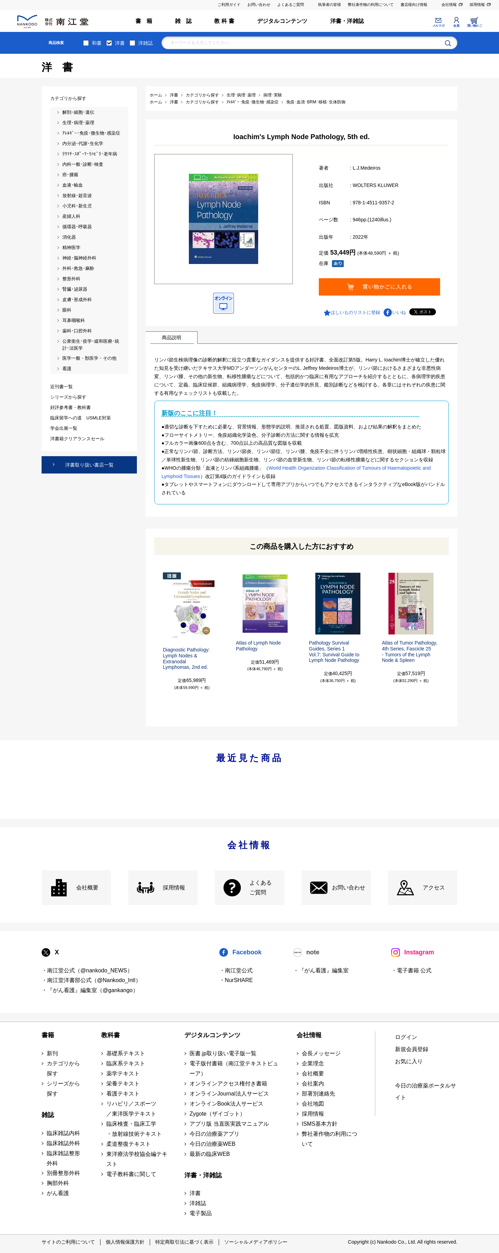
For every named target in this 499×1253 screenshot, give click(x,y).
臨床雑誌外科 (63, 1143)
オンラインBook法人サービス (226, 1104)
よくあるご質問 (290, 4)
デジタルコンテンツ (282, 21)
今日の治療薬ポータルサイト (425, 1092)
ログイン (406, 1037)
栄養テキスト (123, 1083)
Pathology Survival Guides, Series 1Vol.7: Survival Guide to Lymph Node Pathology (334, 651)
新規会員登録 (411, 1049)
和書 (97, 43)
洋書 (120, 43)
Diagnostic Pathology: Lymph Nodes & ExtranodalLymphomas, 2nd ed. (186, 658)
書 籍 (143, 21)
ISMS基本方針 (320, 1124)
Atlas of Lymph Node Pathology (258, 645)
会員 (456, 25)
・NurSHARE (236, 980)
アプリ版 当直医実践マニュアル (229, 1124)
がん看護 (58, 1193)
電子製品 (201, 1213)
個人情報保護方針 (125, 1242)
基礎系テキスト (125, 1053)
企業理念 (313, 1063)
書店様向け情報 (414, 4)
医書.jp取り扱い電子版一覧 (223, 1053)
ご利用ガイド (229, 4)
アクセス (434, 887)
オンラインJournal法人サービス (229, 1094)
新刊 (52, 1053)
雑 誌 (183, 21)
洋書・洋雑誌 (347, 21)
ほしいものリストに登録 (355, 312)
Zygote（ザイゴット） (217, 1114)
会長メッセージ (321, 1053)
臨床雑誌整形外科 (63, 1158)
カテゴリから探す (63, 1068)
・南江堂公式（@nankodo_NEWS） (87, 970)
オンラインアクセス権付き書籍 (228, 1083)
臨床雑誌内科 (63, 1133)
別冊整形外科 (63, 1173)
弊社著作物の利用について (371, 4)
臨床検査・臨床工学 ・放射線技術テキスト (134, 1129)
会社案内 (313, 1083)
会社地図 (313, 1104)
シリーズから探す (63, 1089)
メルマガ (438, 25)
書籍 (48, 1035)
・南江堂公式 (236, 970)
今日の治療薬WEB (212, 1144)
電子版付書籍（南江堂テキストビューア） (234, 1068)
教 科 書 (224, 21)
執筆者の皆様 (329, 4)
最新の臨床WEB (210, 1154)
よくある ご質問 (261, 888)
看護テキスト (123, 1094)
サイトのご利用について (68, 1242)
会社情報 (449, 4)
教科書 (110, 1035)
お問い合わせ (258, 4)
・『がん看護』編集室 (321, 970)
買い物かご (474, 25)
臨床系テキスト (125, 1063)
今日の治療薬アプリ (214, 1134)
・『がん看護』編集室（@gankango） (90, 990)
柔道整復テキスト (128, 1144)
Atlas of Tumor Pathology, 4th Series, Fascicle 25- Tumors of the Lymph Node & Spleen (409, 651)
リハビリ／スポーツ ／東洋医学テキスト (131, 1109)
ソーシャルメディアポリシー (255, 1242)
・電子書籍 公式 (411, 970)
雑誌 (48, 1114)
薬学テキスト (123, 1073)
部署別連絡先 (318, 1094)
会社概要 (87, 887)
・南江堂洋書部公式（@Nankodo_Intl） (91, 980)
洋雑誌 (145, 43)
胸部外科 (58, 1183)
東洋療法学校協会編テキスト (136, 1159)
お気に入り (409, 1061)
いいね (399, 312)
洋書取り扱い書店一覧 (89, 465)
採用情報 (477, 4)
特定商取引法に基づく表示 (184, 1242)
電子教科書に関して (131, 1174)
